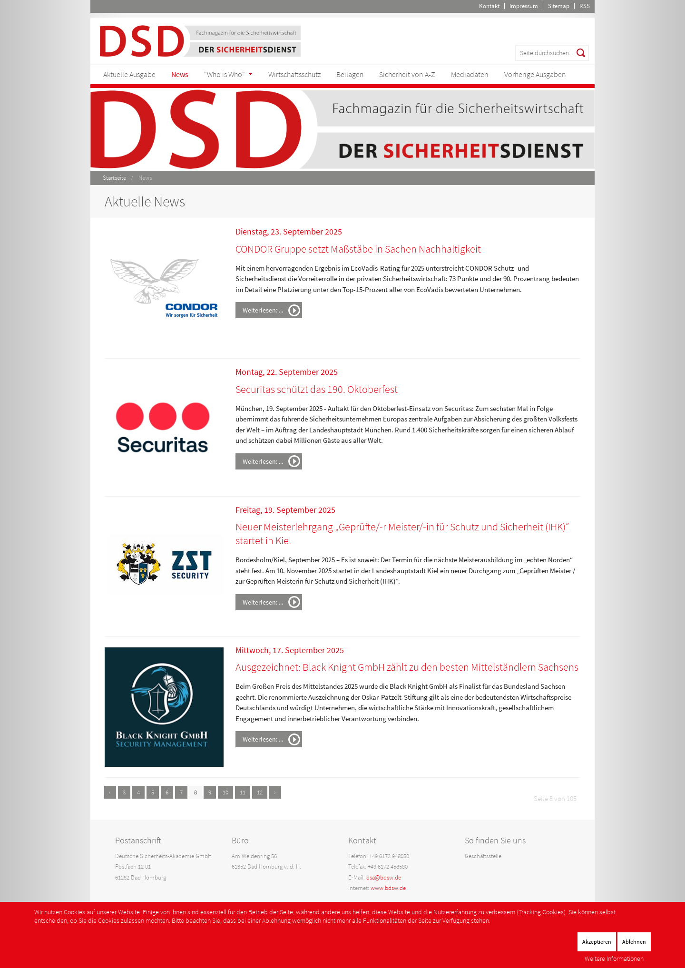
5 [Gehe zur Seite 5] (152, 792)
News (179, 74)
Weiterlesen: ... (263, 310)
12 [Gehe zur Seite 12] (260, 792)
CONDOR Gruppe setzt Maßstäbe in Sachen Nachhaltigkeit (358, 248)
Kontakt (489, 6)
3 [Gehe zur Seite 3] (124, 792)
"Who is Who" (224, 74)
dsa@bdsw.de (383, 877)
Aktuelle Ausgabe (129, 74)
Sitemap (558, 6)
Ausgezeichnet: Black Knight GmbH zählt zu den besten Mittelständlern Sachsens (406, 667)
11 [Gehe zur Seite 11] (242, 792)
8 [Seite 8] (195, 792)
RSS (584, 6)
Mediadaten (470, 74)
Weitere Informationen (614, 958)
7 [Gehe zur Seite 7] (181, 792)
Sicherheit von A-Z (407, 74)
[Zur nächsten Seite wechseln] (275, 792)
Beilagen (350, 74)
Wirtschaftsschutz (294, 74)
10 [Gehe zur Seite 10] (225, 792)
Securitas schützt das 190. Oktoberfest (316, 389)
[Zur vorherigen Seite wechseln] (110, 792)
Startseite (114, 178)
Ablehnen (634, 941)
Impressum (523, 6)
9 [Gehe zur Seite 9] (209, 792)
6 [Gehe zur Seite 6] (167, 792)
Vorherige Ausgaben (535, 74)
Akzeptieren (596, 941)
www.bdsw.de (388, 888)
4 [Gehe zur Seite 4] (138, 792)
